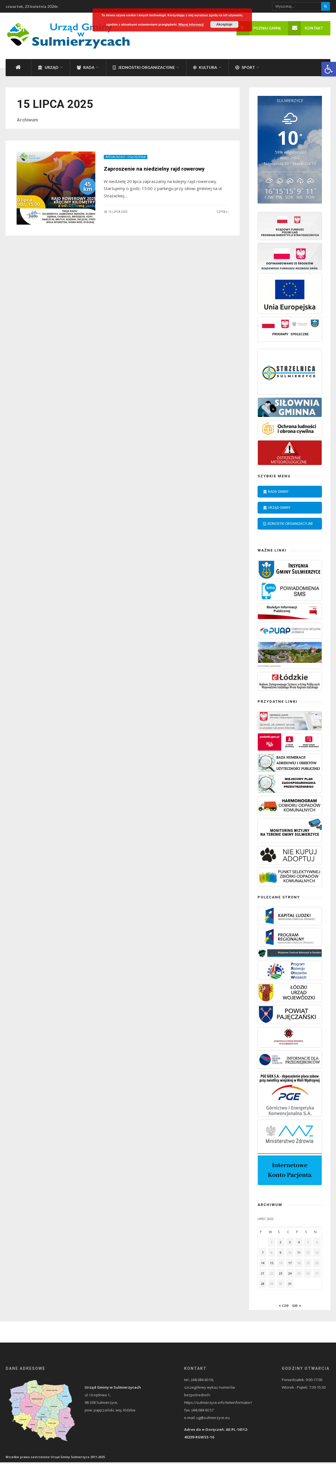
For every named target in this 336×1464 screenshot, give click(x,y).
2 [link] (280, 1244)
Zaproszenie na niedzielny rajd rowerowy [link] (157, 170)
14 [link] (262, 1264)
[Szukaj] (325, 6)
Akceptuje (224, 24)
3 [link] (290, 1244)
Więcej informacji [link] (191, 24)
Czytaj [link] (222, 213)
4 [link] (299, 1244)
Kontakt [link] (305, 28)
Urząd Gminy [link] (276, 509)
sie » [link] (296, 1307)
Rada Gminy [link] (275, 493)
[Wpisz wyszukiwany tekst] (301, 6)
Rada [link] (85, 69)
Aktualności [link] (115, 159)
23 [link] (280, 1275)
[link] (328, 69)
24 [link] (290, 1275)
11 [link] (299, 1254)
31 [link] (290, 1285)
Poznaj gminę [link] (258, 28)
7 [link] (262, 1254)
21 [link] (262, 1275)
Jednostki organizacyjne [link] (144, 69)
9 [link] (280, 1254)
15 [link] (271, 1264)
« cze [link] (284, 1307)
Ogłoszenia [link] (137, 159)
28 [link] (262, 1285)
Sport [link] (245, 69)
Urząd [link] (48, 69)
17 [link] (290, 1264)
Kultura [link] (205, 69)
